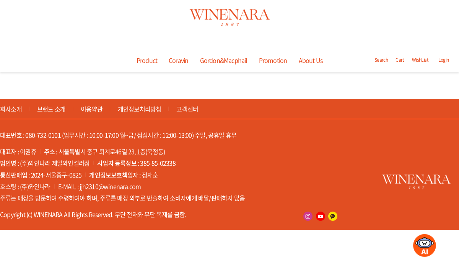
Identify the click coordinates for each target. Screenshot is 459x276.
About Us (311, 60)
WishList (420, 60)
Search (381, 60)
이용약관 (92, 109)
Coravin (178, 60)
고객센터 (187, 109)
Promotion (273, 60)
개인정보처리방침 (139, 109)
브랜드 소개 (51, 109)
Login (443, 60)
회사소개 (11, 109)
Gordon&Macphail (223, 60)
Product (147, 60)
